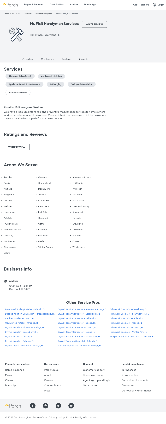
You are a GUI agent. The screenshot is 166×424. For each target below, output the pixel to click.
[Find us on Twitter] (58, 405)
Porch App (90, 4)
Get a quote (90, 385)
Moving (9, 375)
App (135, 4)
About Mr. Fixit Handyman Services (23, 107)
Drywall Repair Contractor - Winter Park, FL (79, 336)
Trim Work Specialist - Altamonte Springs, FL (79, 345)
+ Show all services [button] (18, 92)
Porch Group (51, 369)
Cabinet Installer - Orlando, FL (20, 318)
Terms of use (129, 369)
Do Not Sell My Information (137, 390)
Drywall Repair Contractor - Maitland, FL (77, 318)
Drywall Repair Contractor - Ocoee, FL (76, 323)
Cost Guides (57, 4)
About (47, 375)
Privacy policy (130, 375)
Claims (9, 380)
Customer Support (94, 369)
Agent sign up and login (96, 380)
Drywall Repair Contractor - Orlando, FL (77, 327)
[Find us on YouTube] (71, 405)
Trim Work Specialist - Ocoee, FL (126, 323)
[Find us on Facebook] (33, 405)
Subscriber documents (135, 380)
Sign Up (145, 4)
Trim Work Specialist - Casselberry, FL (128, 309)
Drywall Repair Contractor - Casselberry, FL (79, 314)
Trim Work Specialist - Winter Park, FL (128, 332)
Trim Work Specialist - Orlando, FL (126, 327)
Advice (74, 4)
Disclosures (128, 385)
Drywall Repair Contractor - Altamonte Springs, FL (82, 309)
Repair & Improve (33, 4)
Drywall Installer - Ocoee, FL (19, 336)
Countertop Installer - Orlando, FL (21, 323)
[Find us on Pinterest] (45, 405)
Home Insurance (14, 369)
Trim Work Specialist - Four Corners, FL (129, 314)
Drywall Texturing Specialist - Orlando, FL (78, 341)
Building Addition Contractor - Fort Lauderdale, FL (29, 314)
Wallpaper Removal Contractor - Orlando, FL (132, 336)
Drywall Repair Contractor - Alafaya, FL (24, 345)
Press (47, 390)
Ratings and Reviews (25, 134)
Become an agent (93, 375)
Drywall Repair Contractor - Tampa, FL (76, 332)
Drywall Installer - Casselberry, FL (21, 332)
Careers (48, 380)
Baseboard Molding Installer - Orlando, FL (25, 309)
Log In (158, 5)
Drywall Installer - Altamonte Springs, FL (24, 327)
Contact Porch (52, 385)
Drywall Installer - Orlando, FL (19, 341)
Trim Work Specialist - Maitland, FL (127, 318)
